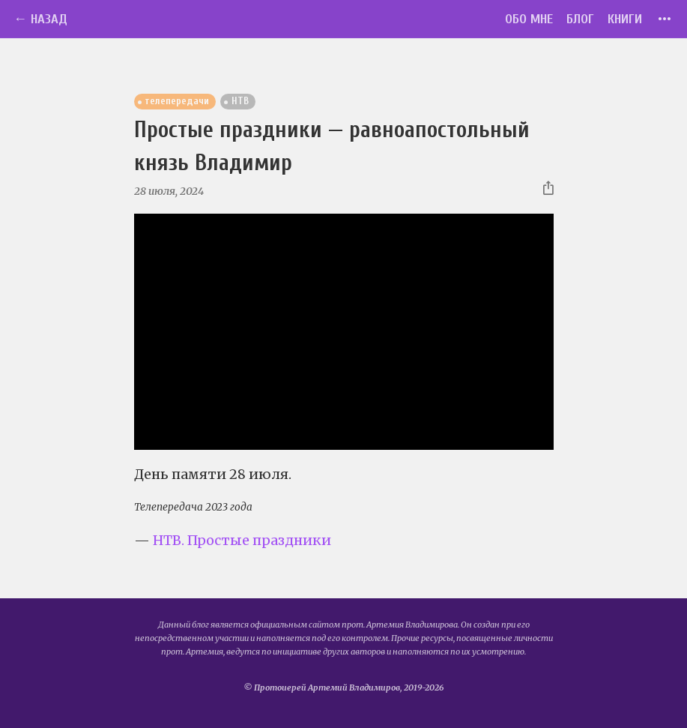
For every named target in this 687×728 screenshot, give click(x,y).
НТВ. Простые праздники (242, 540)
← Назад (40, 19)
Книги (625, 19)
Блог (580, 19)
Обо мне (529, 19)
